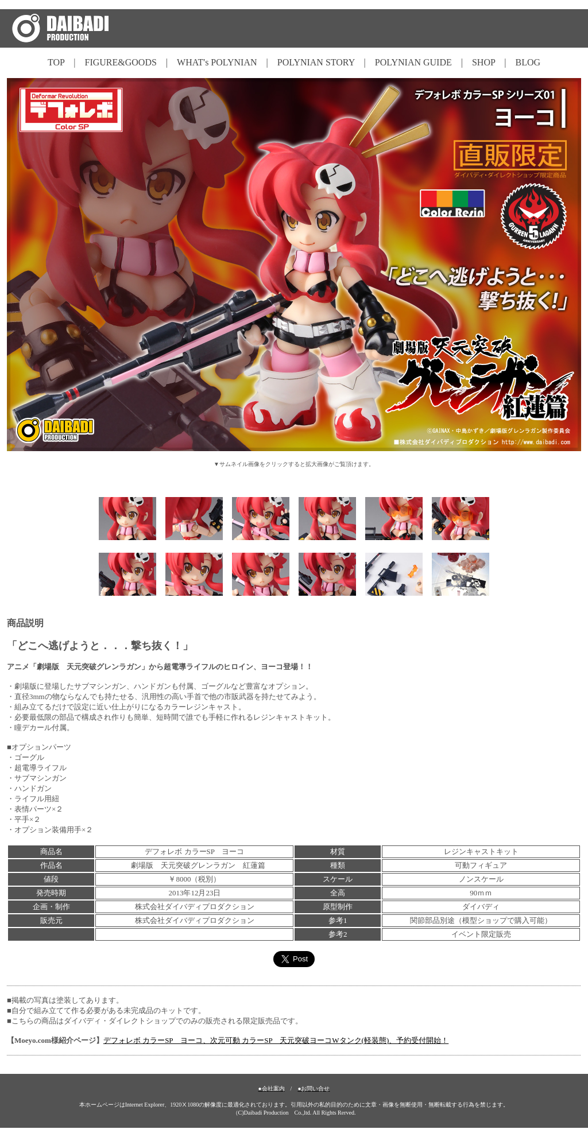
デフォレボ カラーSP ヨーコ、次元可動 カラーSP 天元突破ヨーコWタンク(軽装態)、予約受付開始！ (275, 1040)
